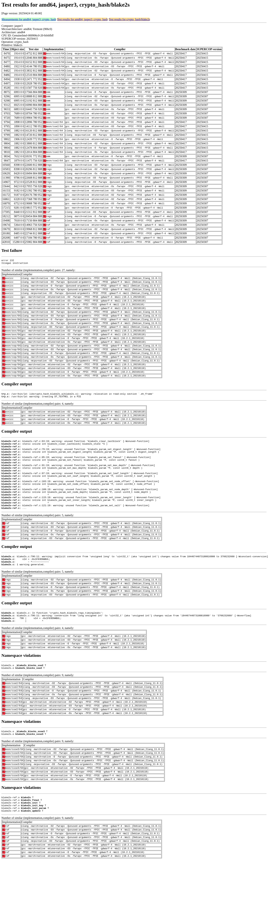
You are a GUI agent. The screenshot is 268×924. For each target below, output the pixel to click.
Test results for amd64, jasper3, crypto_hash (82, 19)
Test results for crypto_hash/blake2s (129, 19)
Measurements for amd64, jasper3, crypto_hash (29, 19)
